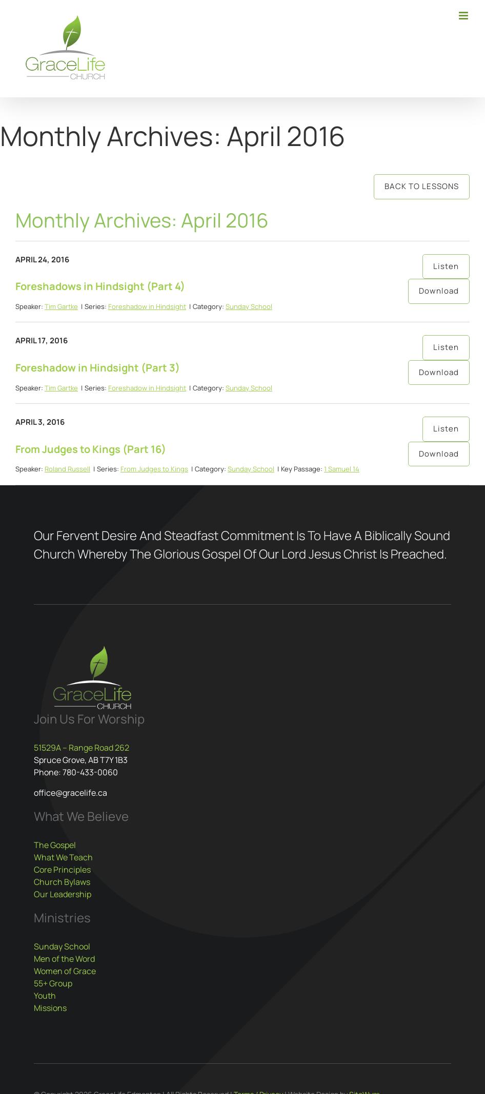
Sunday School (249, 306)
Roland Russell (67, 468)
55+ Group (53, 983)
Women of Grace (65, 971)
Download (439, 290)
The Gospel (55, 845)
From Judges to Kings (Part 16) (90, 449)
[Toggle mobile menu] (464, 15)
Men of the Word (64, 958)
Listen (446, 266)
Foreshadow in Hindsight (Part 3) (97, 368)
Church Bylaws (62, 881)
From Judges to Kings (154, 468)
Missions (50, 1008)
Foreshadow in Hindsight (147, 306)
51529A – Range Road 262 (81, 747)
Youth (45, 995)
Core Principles (62, 869)
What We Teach (63, 857)
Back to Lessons (422, 186)
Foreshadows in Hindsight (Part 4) (100, 286)
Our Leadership (62, 894)
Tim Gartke (61, 306)
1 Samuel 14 (341, 468)
